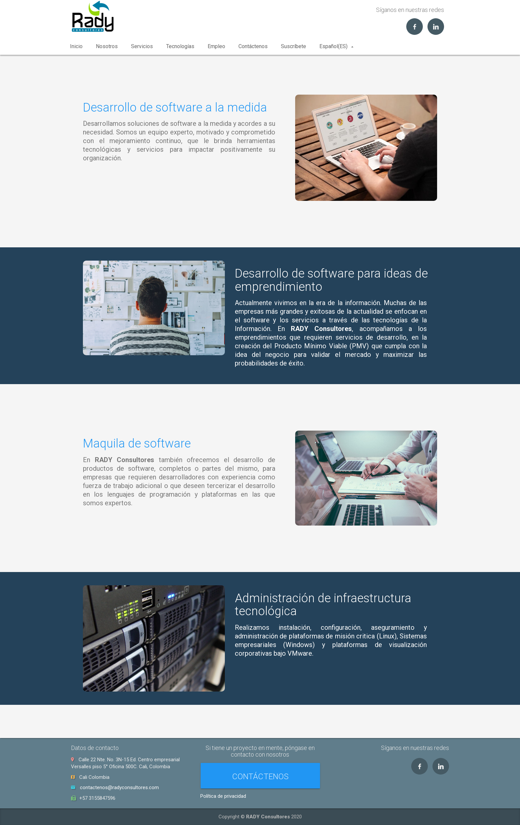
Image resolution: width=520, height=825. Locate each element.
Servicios (142, 46)
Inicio (76, 46)
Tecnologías (180, 46)
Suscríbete (293, 46)
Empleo (216, 46)
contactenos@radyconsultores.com (119, 787)
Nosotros (107, 46)
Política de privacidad (223, 796)
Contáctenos (253, 46)
